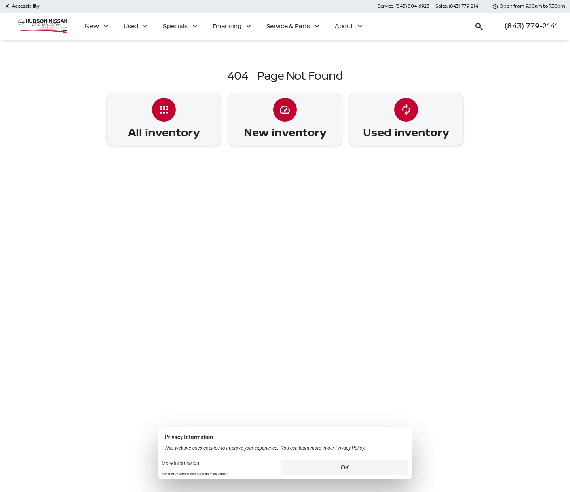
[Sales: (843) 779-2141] (457, 6)
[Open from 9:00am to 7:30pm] (529, 6)
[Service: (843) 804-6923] (403, 6)
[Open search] (479, 26)
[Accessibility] (22, 6)
